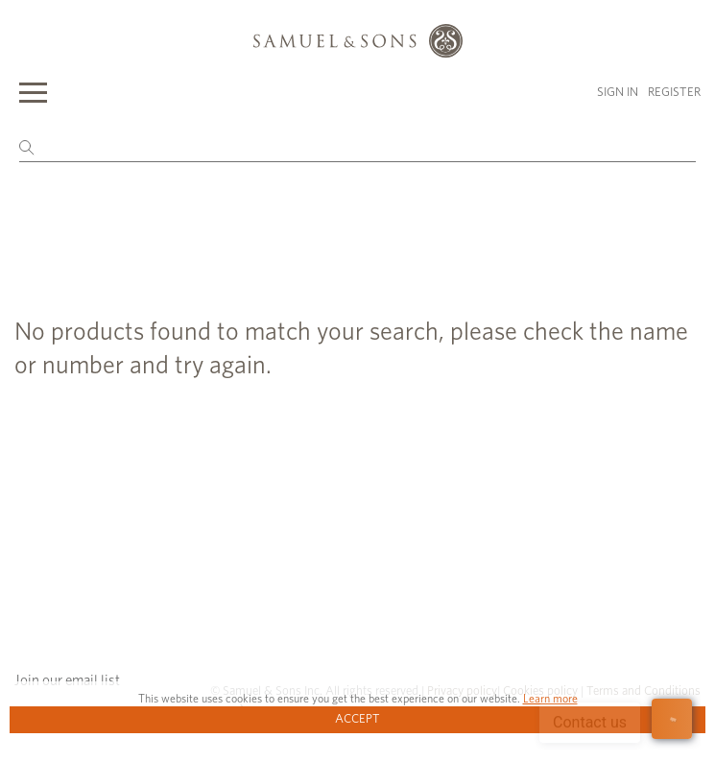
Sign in (617, 92)
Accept (357, 719)
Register (674, 92)
